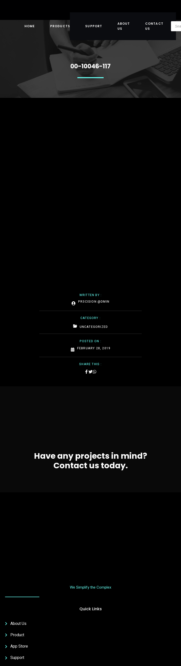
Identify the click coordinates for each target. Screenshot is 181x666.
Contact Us (154, 26)
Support (93, 26)
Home (29, 26)
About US (123, 26)
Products (60, 26)
